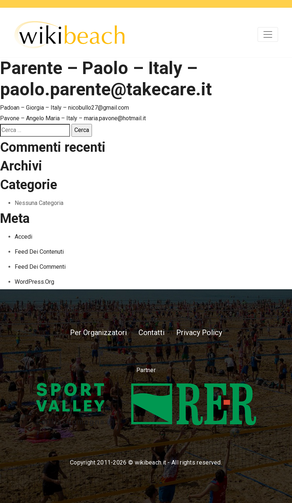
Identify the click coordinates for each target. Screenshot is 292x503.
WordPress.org (34, 281)
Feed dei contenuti (39, 251)
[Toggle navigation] (268, 34)
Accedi (23, 236)
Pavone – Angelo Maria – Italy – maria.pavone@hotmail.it (73, 118)
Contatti (151, 332)
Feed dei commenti (40, 266)
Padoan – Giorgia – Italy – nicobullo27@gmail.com (64, 107)
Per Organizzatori (98, 332)
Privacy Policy (199, 332)
